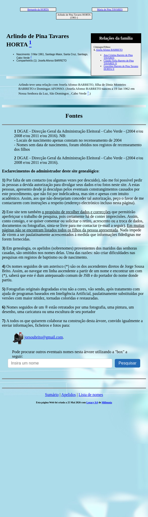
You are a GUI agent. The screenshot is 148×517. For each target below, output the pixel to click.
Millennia (107, 402)
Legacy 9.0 (92, 402)
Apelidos (68, 394)
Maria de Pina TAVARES (110, 9)
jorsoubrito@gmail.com (37, 337)
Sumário (52, 394)
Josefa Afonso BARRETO (109, 49)
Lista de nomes (91, 394)
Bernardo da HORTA (38, 9)
